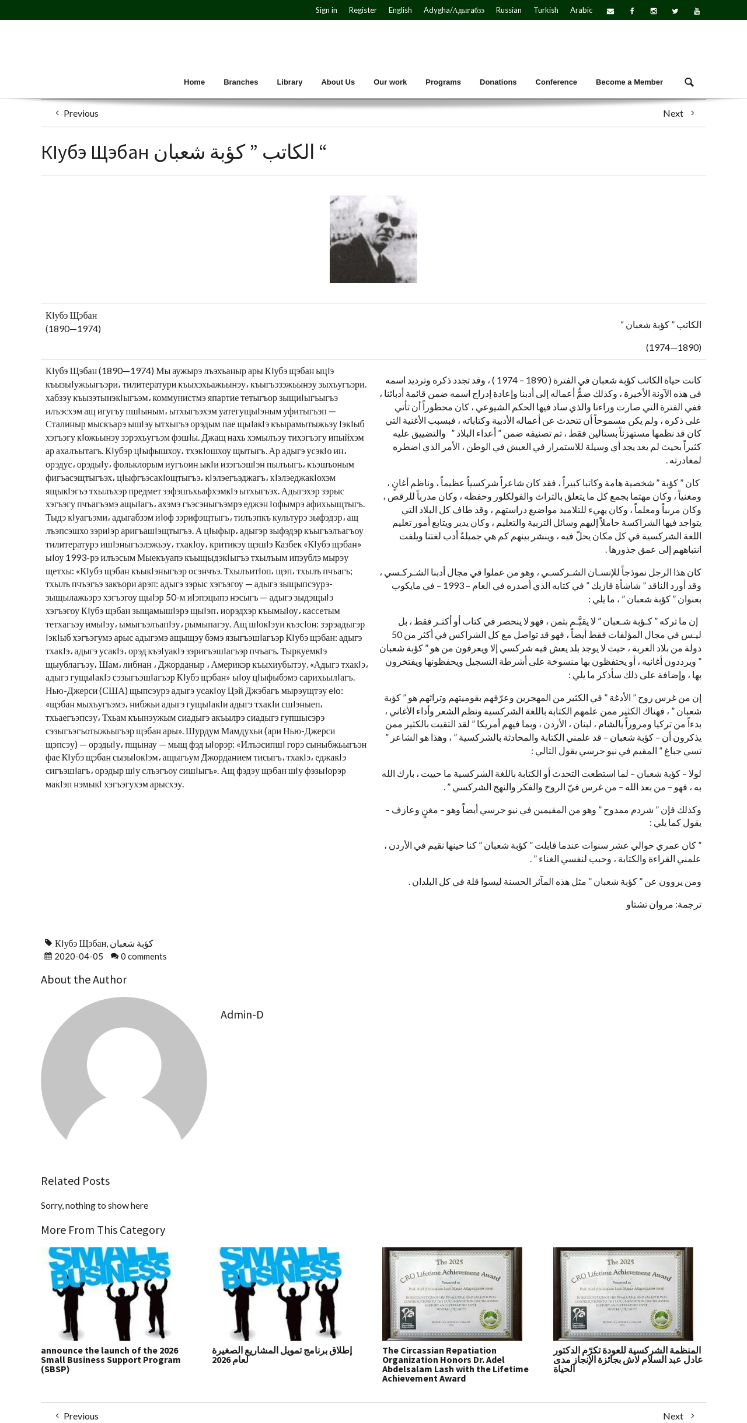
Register (363, 10)
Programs (443, 82)
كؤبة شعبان (131, 942)
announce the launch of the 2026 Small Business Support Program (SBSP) (111, 1359)
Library (289, 82)
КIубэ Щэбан (80, 942)
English (400, 10)
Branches (241, 82)
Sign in (326, 10)
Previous (74, 112)
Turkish (545, 10)
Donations (498, 82)
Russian (509, 10)
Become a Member (629, 82)
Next (680, 112)
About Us (338, 82)
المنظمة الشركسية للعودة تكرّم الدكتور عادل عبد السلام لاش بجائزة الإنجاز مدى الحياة (628, 1359)
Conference (557, 82)
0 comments (144, 956)
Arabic (581, 10)
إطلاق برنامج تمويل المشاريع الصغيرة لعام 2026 (282, 1354)
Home (194, 82)
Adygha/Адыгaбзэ (454, 10)
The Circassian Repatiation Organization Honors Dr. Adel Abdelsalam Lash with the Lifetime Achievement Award (455, 1364)
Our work (390, 82)
